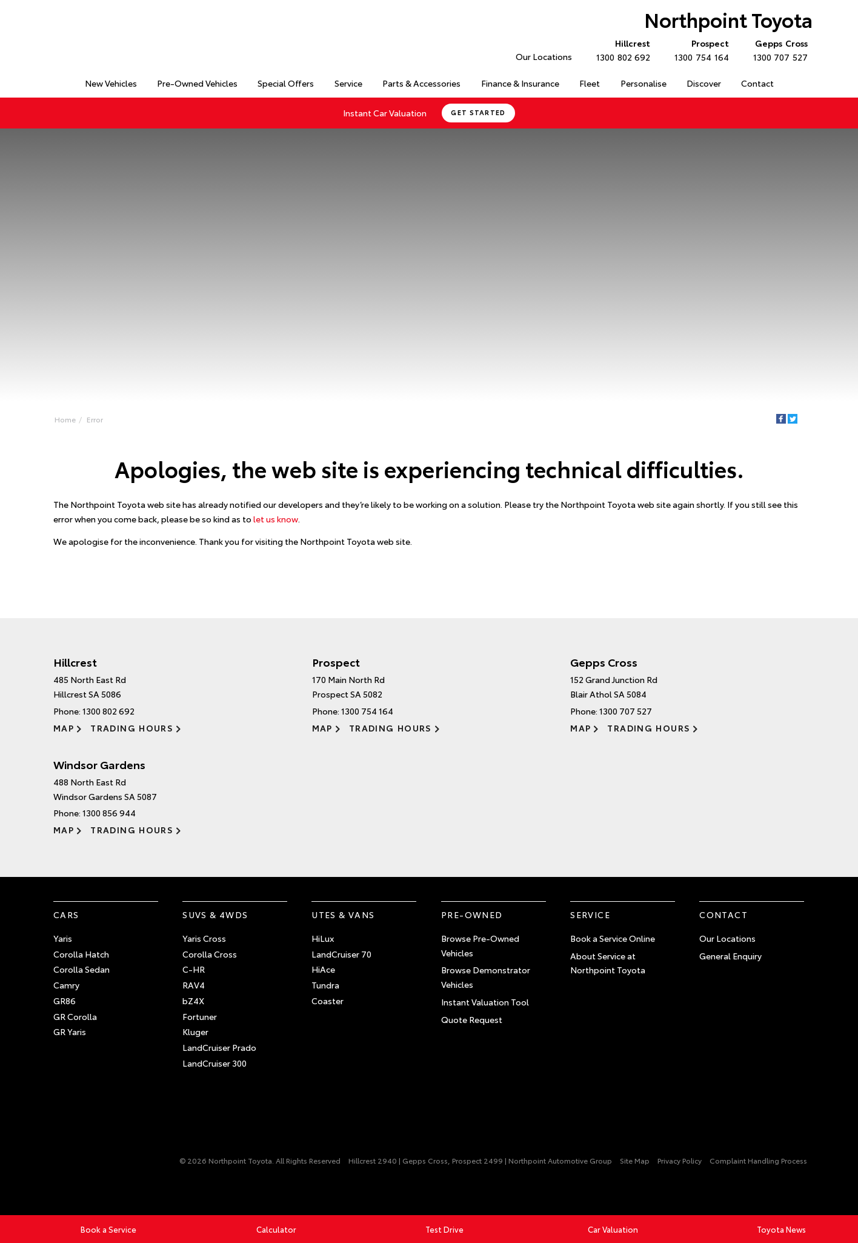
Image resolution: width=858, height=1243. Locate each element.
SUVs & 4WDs (215, 914)
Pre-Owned (472, 914)
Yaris (62, 938)
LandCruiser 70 (341, 954)
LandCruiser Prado (219, 1047)
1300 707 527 (778, 49)
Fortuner (199, 1016)
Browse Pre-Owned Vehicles (480, 945)
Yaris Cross (204, 938)
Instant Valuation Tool (485, 1002)
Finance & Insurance (520, 83)
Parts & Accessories (421, 83)
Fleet (589, 83)
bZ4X (193, 1001)
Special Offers (286, 83)
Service (348, 83)
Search (795, 83)
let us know (275, 519)
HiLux (322, 938)
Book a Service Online (612, 938)
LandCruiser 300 (214, 1063)
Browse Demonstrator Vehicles (485, 977)
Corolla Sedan (81, 969)
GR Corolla (75, 1016)
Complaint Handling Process (758, 1160)
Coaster (327, 1001)
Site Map (635, 1160)
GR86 (64, 1001)
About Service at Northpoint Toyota (607, 963)
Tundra (325, 985)
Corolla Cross (209, 954)
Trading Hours (131, 728)
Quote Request (471, 1019)
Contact (757, 83)
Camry (66, 985)
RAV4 (193, 985)
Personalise (643, 83)
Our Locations (544, 56)
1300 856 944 (109, 813)
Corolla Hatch (81, 954)
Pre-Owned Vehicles (197, 83)
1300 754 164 (698, 49)
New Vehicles (111, 83)
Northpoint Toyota (728, 19)
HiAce (323, 969)
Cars (66, 914)
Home (54, 80)
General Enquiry (730, 956)
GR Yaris (69, 1031)
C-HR (193, 969)
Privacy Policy (679, 1160)
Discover (704, 83)
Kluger (195, 1031)
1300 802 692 (620, 49)
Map (63, 728)
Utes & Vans (342, 914)
